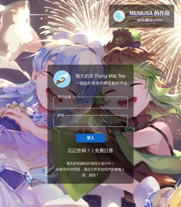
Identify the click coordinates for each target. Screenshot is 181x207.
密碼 (60, 115)
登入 (90, 138)
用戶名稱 (64, 97)
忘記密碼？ (79, 150)
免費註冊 (104, 150)
